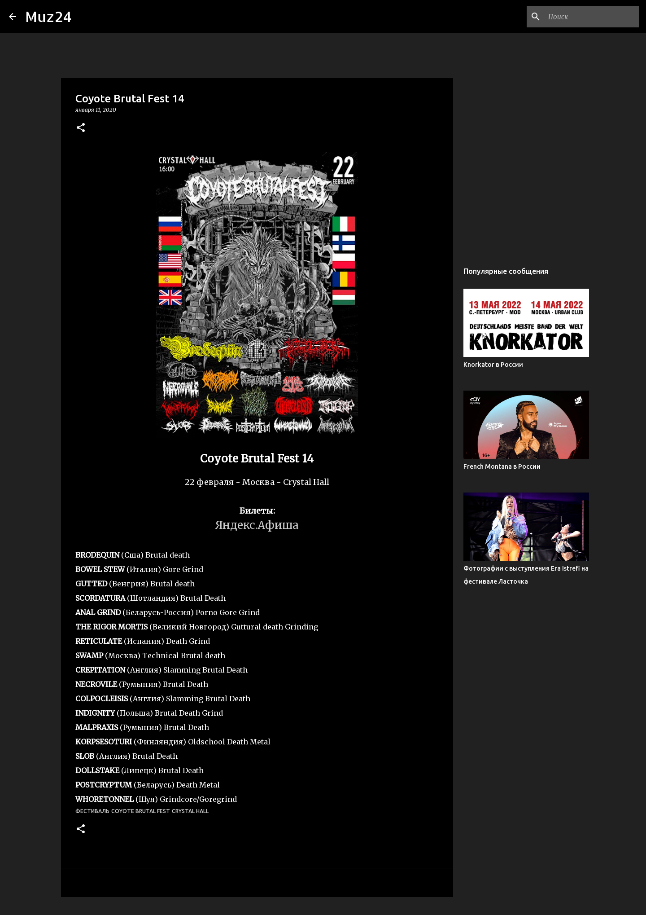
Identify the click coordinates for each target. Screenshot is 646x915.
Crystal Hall (190, 811)
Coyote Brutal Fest (140, 811)
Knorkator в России (493, 364)
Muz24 (48, 16)
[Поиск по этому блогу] (592, 16)
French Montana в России (502, 466)
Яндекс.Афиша (257, 525)
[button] (80, 128)
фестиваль (92, 811)
